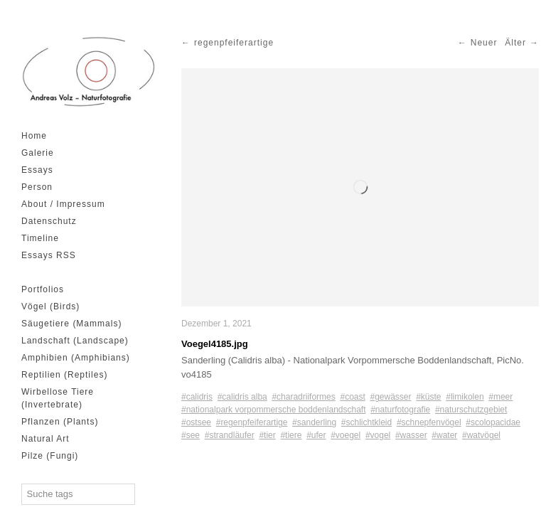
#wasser (411, 435)
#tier (267, 435)
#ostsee (196, 422)
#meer (500, 397)
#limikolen (464, 397)
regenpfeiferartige (234, 43)
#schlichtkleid (366, 422)
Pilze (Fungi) (49, 456)
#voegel (345, 435)
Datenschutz (49, 221)
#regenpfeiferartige (252, 422)
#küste (428, 397)
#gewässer (390, 397)
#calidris (197, 397)
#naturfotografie (400, 410)
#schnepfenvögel (429, 422)
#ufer (316, 435)
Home (34, 136)
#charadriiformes (303, 397)
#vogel (377, 435)
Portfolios (42, 289)
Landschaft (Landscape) (75, 341)
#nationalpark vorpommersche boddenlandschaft (273, 410)
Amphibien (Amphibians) (75, 358)
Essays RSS (48, 255)
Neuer (484, 43)
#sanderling (314, 422)
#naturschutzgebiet (471, 410)
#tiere (290, 435)
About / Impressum (63, 204)
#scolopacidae (493, 422)
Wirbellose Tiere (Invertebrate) (57, 398)
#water (444, 435)
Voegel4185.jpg (214, 343)
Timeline (40, 238)
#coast (352, 397)
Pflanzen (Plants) (59, 422)
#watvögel (481, 435)
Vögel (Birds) (50, 306)
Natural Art (45, 439)
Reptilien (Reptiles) (64, 375)
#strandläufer (230, 435)
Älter (515, 43)
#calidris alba (242, 397)
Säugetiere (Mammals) (71, 324)
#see (190, 435)
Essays (37, 170)
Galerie (37, 153)
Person (37, 187)
